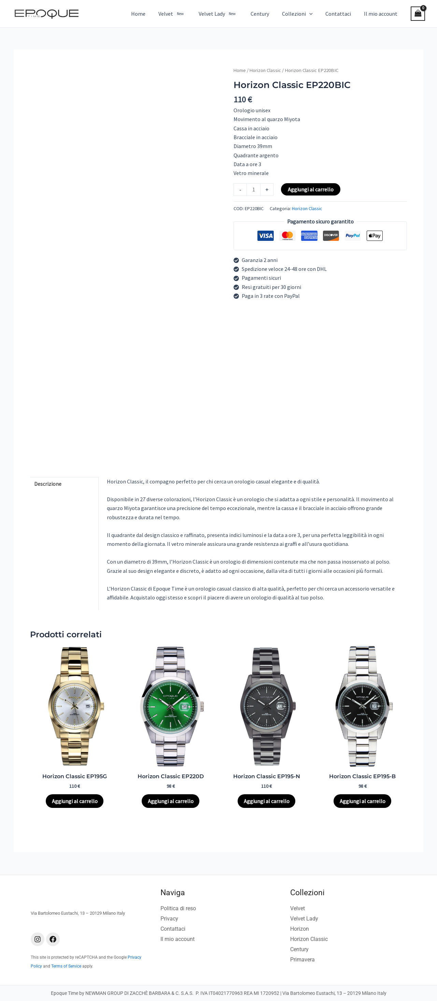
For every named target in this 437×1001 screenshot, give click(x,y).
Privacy (169, 919)
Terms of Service (66, 966)
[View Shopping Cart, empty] (418, 13)
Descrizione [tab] (48, 484)
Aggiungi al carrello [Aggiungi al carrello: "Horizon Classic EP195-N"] (267, 801)
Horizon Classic (266, 70)
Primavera (302, 960)
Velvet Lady (304, 919)
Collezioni (307, 893)
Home (240, 70)
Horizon (299, 929)
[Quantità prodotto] (253, 189)
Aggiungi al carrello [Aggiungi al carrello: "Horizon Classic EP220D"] (171, 801)
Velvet (297, 908)
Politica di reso (178, 908)
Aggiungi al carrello (311, 189)
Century (299, 949)
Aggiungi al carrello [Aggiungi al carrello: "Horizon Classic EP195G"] (75, 801)
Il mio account (177, 939)
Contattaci (172, 929)
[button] (314, 13)
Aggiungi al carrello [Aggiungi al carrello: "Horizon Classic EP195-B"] (362, 801)
